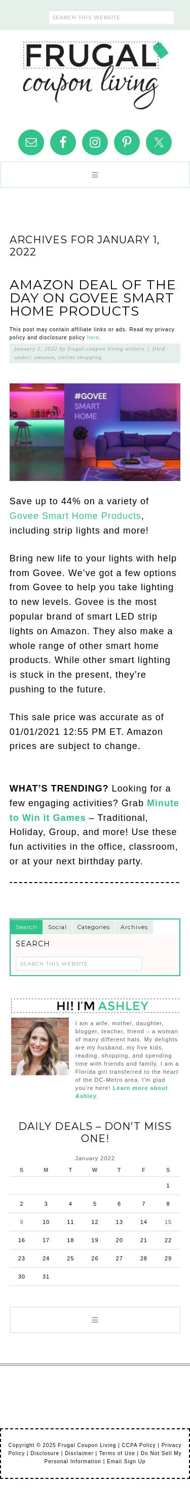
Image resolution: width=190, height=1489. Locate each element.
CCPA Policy (139, 1445)
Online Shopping (80, 357)
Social (57, 927)
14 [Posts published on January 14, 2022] (143, 1222)
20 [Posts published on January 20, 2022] (119, 1240)
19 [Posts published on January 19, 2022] (94, 1240)
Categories (94, 927)
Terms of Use (117, 1453)
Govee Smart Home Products (75, 516)
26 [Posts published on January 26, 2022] (94, 1258)
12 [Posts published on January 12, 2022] (94, 1222)
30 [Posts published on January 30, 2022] (21, 1277)
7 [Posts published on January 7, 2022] (143, 1204)
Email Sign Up (126, 1461)
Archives (134, 927)
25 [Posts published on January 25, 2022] (70, 1258)
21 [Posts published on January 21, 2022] (143, 1240)
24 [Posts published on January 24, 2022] (46, 1258)
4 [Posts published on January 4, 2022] (70, 1204)
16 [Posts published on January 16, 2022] (21, 1240)
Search (26, 927)
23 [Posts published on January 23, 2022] (21, 1258)
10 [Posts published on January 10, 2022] (46, 1222)
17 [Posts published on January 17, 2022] (46, 1240)
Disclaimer (79, 1453)
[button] (95, 174)
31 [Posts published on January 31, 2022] (46, 1277)
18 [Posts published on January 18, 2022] (70, 1240)
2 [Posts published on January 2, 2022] (21, 1204)
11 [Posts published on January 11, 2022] (70, 1222)
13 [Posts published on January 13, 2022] (119, 1222)
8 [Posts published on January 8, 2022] (168, 1204)
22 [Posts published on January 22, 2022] (168, 1240)
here (93, 337)
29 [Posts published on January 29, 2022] (168, 1258)
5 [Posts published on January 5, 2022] (95, 1204)
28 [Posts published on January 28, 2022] (143, 1258)
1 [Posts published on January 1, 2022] (168, 1186)
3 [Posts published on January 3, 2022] (46, 1204)
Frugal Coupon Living (95, 71)
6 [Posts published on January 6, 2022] (119, 1204)
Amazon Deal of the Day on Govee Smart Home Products (93, 298)
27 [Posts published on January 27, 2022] (119, 1258)
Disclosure (44, 1453)
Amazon (44, 357)
